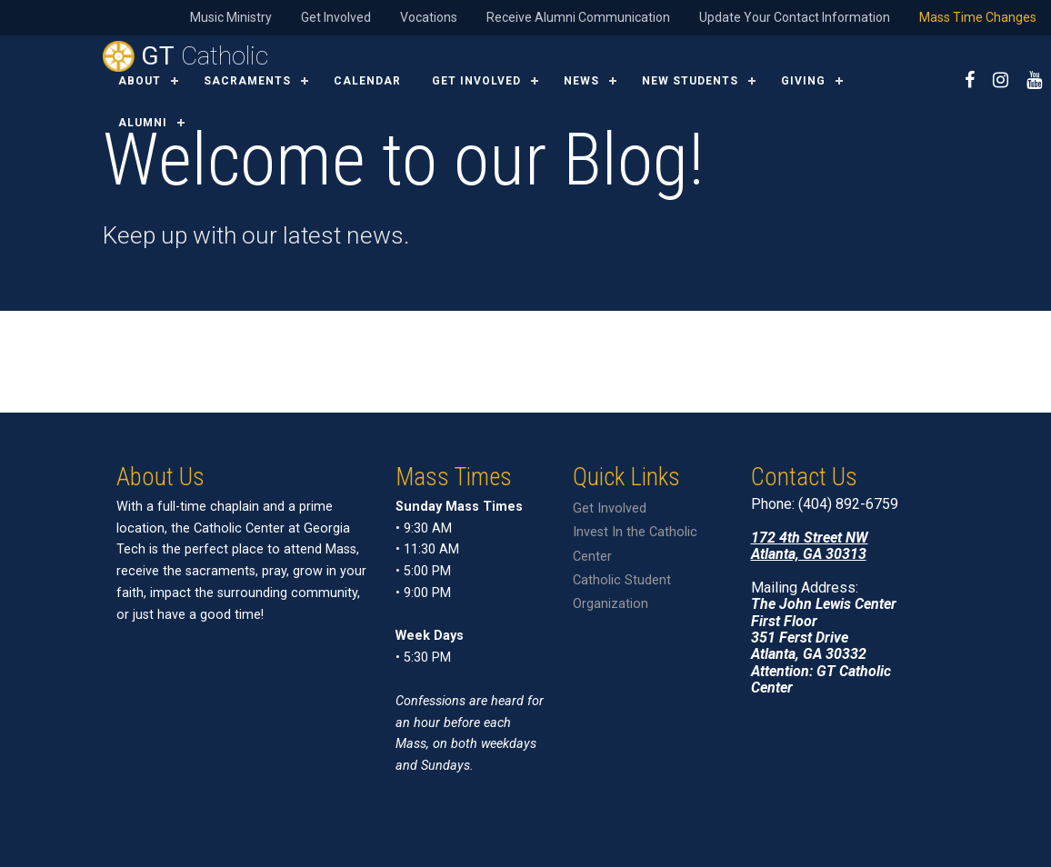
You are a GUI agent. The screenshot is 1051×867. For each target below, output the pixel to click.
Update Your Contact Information (794, 17)
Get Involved (336, 17)
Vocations (428, 17)
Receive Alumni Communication (578, 17)
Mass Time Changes (977, 17)
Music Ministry (231, 17)
